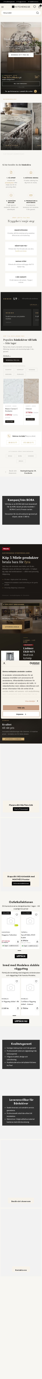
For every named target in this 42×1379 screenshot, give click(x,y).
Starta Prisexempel (21, 809)
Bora (20, 456)
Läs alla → (34, 304)
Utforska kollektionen (21, 883)
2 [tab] (22, 950)
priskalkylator (9, 182)
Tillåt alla (21, 708)
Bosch (21, 461)
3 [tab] (26, 950)
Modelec (5, 999)
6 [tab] (31, 1015)
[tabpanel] (10, 930)
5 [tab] (27, 1015)
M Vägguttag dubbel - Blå (10, 1001)
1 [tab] (19, 950)
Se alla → (7, 355)
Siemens (31, 456)
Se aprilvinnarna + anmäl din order (21, 91)
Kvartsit (8, 369)
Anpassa (21, 714)
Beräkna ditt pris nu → (21, 55)
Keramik (32, 369)
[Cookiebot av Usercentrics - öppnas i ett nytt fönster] (29, 663)
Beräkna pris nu (12, 360)
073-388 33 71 (28, 442)
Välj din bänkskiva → (21, 83)
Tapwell (24, 932)
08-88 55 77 (13, 442)
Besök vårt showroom (21, 1201)
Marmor (8, 374)
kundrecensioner (20, 251)
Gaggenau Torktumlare (9, 935)
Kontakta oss (21, 1270)
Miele (10, 456)
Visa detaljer (30, 701)
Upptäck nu (21, 1021)
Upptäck (21, 956)
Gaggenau (6, 932)
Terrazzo (20, 374)
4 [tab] (24, 1015)
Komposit (20, 369)
